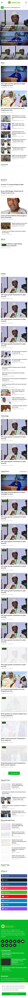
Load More (14, 773)
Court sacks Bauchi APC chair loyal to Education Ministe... (14, 385)
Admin (3, 234)
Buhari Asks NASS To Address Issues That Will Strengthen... (14, 368)
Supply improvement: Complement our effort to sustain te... (14, 806)
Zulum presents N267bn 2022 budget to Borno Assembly (14, 216)
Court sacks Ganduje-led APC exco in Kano (19, 406)
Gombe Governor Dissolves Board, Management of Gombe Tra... (14, 379)
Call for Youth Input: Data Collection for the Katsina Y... (19, 856)
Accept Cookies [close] (14, 994)
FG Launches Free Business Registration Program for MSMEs (19, 849)
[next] (26, 8)
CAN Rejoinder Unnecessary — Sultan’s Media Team (19, 140)
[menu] (2, 2)
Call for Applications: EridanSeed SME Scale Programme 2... (17, 785)
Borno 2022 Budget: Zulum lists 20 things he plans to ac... (12, 192)
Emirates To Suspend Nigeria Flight (12, 184)
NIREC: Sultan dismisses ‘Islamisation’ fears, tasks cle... (18, 125)
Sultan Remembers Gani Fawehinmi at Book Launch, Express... (19, 133)
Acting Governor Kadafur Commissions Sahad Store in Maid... (14, 232)
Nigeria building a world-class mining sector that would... (19, 224)
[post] (14, 21)
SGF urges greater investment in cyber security (6, 56)
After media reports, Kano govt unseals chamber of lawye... (18, 391)
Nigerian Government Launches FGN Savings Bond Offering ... (19, 841)
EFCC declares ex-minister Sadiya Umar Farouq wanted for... (19, 117)
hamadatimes (4, 29)
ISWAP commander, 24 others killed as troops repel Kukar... (19, 156)
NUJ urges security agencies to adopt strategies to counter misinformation (12, 41)
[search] (26, 2)
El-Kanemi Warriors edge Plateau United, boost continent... (11, 244)
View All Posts (23, 471)
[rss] (14, 945)
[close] (26, 984)
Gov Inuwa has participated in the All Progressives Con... (12, 109)
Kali (12, 788)
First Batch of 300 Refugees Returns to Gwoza (12, 7)
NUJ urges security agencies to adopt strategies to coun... (13, 84)
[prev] (23, 8)
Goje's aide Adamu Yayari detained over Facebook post (19, 398)
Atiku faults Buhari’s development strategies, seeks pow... (13, 373)
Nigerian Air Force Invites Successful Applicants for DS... (18, 833)
